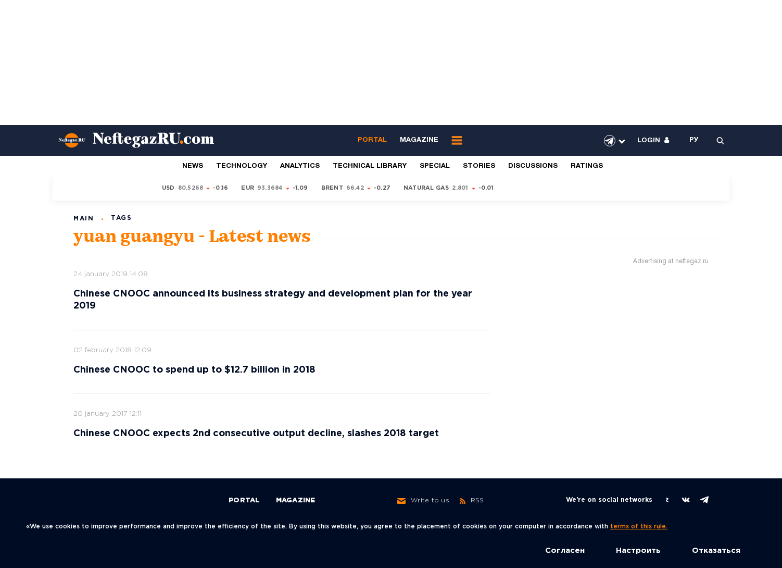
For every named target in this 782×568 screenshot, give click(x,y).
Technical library (370, 166)
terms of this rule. (638, 526)
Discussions (533, 166)
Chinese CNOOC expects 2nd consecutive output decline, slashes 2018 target (256, 433)
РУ (694, 140)
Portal (372, 140)
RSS (472, 501)
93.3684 (270, 188)
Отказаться (716, 550)
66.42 (355, 188)
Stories (479, 166)
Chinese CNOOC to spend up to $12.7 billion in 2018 (194, 370)
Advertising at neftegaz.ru (671, 261)
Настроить (638, 550)
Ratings (587, 166)
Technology (241, 166)
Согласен (565, 550)
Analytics (300, 166)
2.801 (460, 188)
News (192, 166)
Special (435, 166)
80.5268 (191, 188)
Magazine (419, 140)
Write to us (423, 501)
